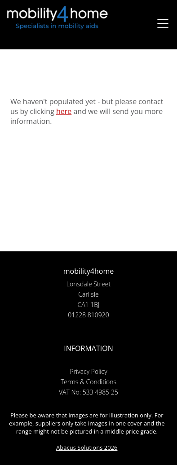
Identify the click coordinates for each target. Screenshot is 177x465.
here (63, 111)
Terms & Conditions (88, 381)
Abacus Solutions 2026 (86, 447)
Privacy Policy (88, 371)
